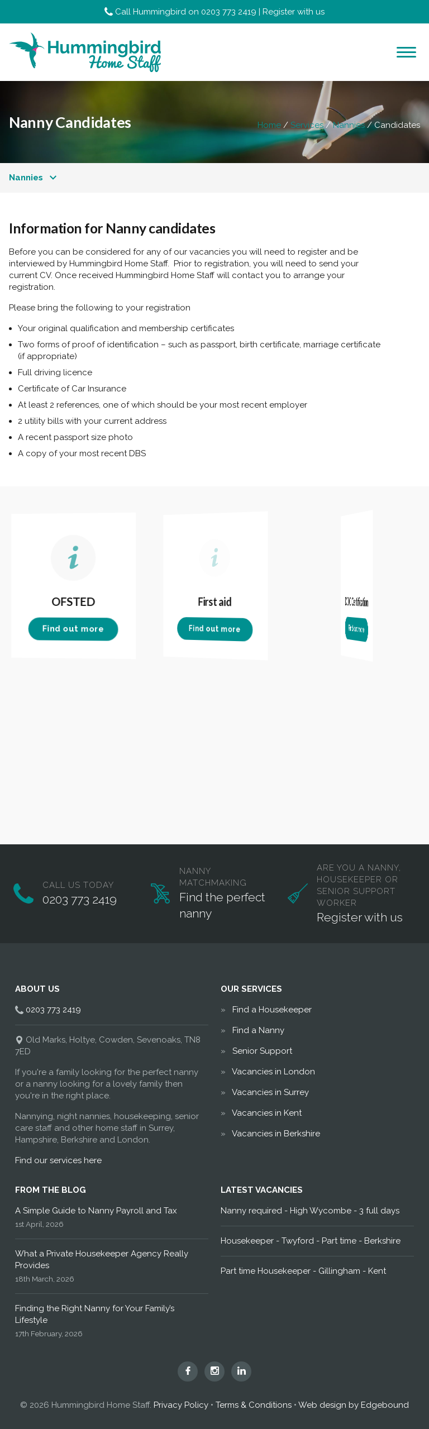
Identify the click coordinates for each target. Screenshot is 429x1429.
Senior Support (262, 1051)
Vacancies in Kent (267, 1113)
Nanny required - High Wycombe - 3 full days (310, 1211)
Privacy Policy (181, 1405)
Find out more (73, 629)
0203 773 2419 (228, 12)
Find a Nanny (258, 1030)
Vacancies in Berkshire (276, 1134)
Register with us (294, 12)
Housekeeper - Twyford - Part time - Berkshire (311, 1241)
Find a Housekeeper (272, 1010)
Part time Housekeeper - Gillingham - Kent (303, 1271)
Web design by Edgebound (353, 1405)
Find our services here (58, 1160)
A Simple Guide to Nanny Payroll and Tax (96, 1211)
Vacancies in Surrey (270, 1092)
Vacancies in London (273, 1072)
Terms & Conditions (254, 1405)
